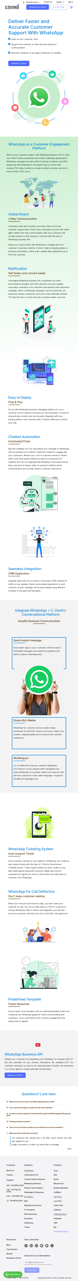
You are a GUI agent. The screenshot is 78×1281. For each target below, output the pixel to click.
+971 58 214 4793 (14, 1191)
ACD (55, 1175)
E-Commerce (29, 1210)
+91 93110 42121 (17, 1185)
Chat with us (12, 1274)
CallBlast (57, 1192)
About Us (10, 1170)
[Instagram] (36, 1246)
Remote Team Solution (33, 1188)
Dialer (56, 1179)
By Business (29, 1170)
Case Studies (12, 1249)
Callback (57, 1210)
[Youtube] (42, 1246)
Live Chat (58, 1201)
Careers (10, 1175)
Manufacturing (30, 1214)
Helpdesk (58, 1218)
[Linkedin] (31, 1246)
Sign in (70, 2)
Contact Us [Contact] (48, 2)
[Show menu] (71, 7)
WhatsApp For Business (34, 1192)
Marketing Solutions (32, 1183)
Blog (8, 1245)
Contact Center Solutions (34, 1179)
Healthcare (28, 1223)
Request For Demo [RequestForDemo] (37, 7)
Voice (56, 1170)
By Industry (28, 1197)
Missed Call (58, 1183)
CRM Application (60, 1214)
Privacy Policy (11, 1278)
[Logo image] (12, 6)
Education (28, 1218)
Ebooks (10, 1254)
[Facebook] (26, 1246)
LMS (55, 1223)
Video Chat (58, 1205)
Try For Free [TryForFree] (58, 7)
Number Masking (61, 1188)
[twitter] (52, 1245)
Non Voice (58, 1197)
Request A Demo (18, 63)
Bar (55, 1227)
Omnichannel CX (31, 1175)
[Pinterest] (47, 1246)
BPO (26, 1201)
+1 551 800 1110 (17, 1196)
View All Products (61, 1232)
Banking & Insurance (33, 1205)
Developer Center (14, 1258)
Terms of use (23, 1278)
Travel (27, 1227)
